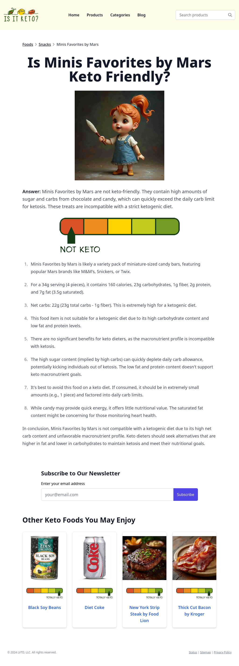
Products (95, 15)
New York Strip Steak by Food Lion (144, 614)
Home (73, 15)
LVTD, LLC (24, 652)
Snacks (45, 44)
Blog (141, 15)
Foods (27, 44)
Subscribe (185, 494)
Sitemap (205, 652)
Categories (120, 15)
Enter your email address (63, 483)
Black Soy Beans (44, 607)
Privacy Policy (223, 652)
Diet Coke (95, 607)
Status (193, 652)
